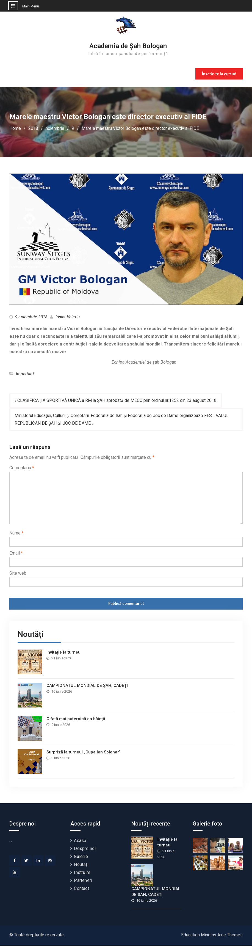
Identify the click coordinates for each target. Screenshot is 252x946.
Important (25, 373)
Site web (17, 573)
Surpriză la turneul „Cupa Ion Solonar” (83, 752)
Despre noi (85, 848)
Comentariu (21, 468)
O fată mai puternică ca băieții (75, 719)
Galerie (81, 856)
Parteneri (83, 880)
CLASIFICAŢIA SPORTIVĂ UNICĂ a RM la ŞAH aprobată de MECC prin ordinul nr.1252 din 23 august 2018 (117, 400)
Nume (16, 533)
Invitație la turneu (63, 652)
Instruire (82, 872)
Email (16, 553)
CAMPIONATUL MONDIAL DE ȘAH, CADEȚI (87, 685)
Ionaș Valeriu (68, 316)
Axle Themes (230, 935)
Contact (81, 888)
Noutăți (81, 864)
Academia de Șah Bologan (128, 46)
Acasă (80, 840)
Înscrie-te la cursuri (218, 73)
